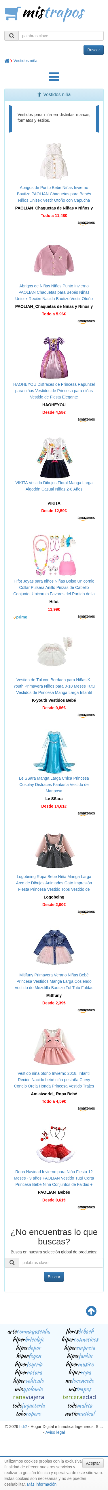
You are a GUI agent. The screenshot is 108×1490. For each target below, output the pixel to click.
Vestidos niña (25, 60)
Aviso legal (55, 1432)
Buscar (93, 50)
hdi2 (23, 1426)
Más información (42, 1484)
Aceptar (93, 1463)
